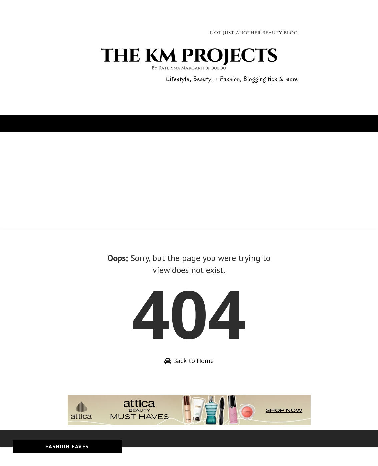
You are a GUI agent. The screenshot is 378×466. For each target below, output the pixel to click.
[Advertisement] (189, 182)
